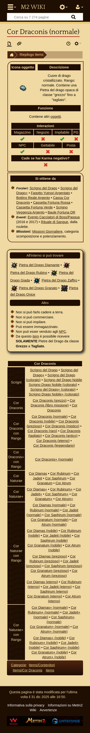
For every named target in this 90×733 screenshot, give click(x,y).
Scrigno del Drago (43, 188)
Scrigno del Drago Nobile (63, 380)
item (35, 336)
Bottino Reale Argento (33, 198)
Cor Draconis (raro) (42, 431)
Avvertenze (48, 710)
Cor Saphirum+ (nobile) (61, 647)
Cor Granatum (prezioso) (49, 571)
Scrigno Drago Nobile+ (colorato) (54, 394)
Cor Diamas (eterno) (42, 582)
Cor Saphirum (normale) (62, 515)
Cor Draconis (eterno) (52, 441)
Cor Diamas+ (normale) (50, 607)
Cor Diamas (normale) (50, 505)
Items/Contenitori (42, 665)
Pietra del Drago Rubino (28, 273)
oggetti (55, 116)
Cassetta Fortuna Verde (34, 207)
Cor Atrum (63, 483)
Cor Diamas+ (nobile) (49, 638)
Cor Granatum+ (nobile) (49, 652)
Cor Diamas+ (37, 489)
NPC (62, 331)
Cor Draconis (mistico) (62, 426)
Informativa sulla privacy (25, 705)
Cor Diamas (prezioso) (49, 556)
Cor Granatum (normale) (50, 520)
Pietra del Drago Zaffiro (59, 280)
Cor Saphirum (55, 478)
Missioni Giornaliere (47, 231)
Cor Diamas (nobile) (42, 531)
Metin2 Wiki (33, 7)
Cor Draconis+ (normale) (54, 459)
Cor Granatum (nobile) (45, 545)
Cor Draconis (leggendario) (54, 445)
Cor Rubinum (60, 473)
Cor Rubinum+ (61, 489)
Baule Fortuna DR (61, 212)
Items (50, 670)
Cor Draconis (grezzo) (50, 400)
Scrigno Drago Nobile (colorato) (53, 385)
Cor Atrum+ (64, 499)
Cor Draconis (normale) (50, 416)
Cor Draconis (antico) (61, 436)
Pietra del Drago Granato (38, 288)
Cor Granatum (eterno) (44, 596)
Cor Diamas (38, 473)
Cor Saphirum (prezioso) (63, 566)
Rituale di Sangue (54, 222)
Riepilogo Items (31, 54)
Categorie (18, 665)
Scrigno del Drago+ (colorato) (52, 389)
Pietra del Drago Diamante (39, 265)
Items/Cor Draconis (27, 670)
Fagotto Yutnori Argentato (50, 193)
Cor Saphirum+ (56, 494)
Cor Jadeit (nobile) (57, 535)
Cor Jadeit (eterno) (57, 587)
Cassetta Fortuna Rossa (51, 202)
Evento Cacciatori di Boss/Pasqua (54, 217)
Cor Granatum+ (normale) (49, 627)
